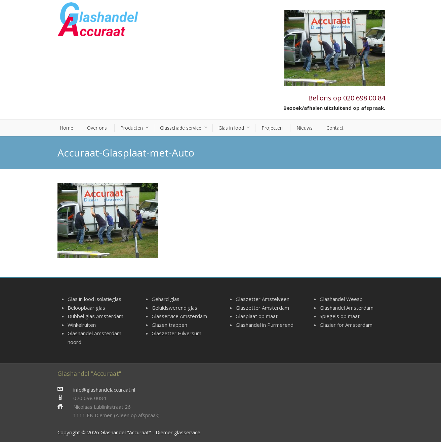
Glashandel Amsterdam (346, 307)
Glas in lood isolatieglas (94, 299)
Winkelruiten (82, 324)
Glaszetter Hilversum (176, 333)
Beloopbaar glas (86, 307)
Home (66, 128)
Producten (131, 128)
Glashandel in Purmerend (264, 324)
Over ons (97, 128)
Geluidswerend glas (174, 307)
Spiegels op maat (340, 316)
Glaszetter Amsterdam (262, 307)
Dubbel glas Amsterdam (95, 316)
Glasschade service (180, 128)
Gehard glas (165, 299)
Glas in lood (231, 128)
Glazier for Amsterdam (346, 324)
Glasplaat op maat (257, 316)
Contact (335, 128)
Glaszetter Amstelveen (262, 299)
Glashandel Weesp (341, 299)
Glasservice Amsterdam (179, 316)
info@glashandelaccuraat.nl (104, 389)
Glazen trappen (169, 324)
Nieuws (304, 128)
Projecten (272, 128)
